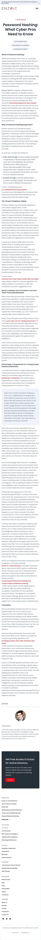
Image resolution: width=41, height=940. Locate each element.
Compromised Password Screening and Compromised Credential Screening (16, 582)
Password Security (20, 49)
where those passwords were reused (22, 103)
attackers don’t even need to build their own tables (20, 279)
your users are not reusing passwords (21, 321)
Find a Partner (6, 871)
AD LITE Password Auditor (9, 804)
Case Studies (5, 888)
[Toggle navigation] (37, 8)
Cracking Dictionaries (20, 45)
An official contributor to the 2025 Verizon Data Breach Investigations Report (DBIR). (20, 2)
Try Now (10, 780)
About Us (4, 902)
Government (5, 851)
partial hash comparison (11, 378)
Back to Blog (21, 19)
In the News (5, 894)
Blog (3, 882)
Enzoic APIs (5, 807)
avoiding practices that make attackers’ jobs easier (18, 642)
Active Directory (20, 41)
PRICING (5, 820)
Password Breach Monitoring (10, 816)
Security (4, 905)
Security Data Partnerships (9, 868)
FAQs (3, 885)
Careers (4, 908)
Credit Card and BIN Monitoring (11, 813)
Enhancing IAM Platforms (9, 840)
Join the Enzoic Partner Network (11, 865)
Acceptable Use (25, 932)
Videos (4, 891)
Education (5, 854)
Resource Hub (6, 879)
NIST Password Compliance (10, 834)
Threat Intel (5, 911)
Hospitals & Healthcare (9, 848)
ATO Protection (6, 831)
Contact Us (5, 914)
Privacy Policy (15, 932)
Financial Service (6, 857)
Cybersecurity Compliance (10, 837)
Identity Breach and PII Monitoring (12, 810)
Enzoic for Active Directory (11, 566)
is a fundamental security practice (14, 190)
